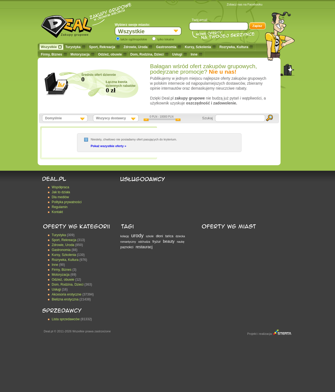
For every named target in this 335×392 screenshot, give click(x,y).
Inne (196, 54)
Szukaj (207, 118)
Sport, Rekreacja (104, 47)
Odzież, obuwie (112, 54)
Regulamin (59, 207)
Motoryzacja (82, 54)
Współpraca (60, 187)
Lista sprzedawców (65, 319)
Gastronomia (168, 47)
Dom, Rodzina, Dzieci (149, 54)
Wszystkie (51, 47)
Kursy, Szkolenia (200, 47)
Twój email (199, 20)
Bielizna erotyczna (65, 299)
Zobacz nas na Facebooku (244, 4)
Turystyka (75, 47)
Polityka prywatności (67, 202)
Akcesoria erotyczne (66, 294)
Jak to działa (61, 192)
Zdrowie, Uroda (137, 47)
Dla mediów (60, 197)
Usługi (179, 54)
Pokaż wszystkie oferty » (108, 146)
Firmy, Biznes (54, 54)
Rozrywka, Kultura (236, 47)
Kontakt (57, 212)
